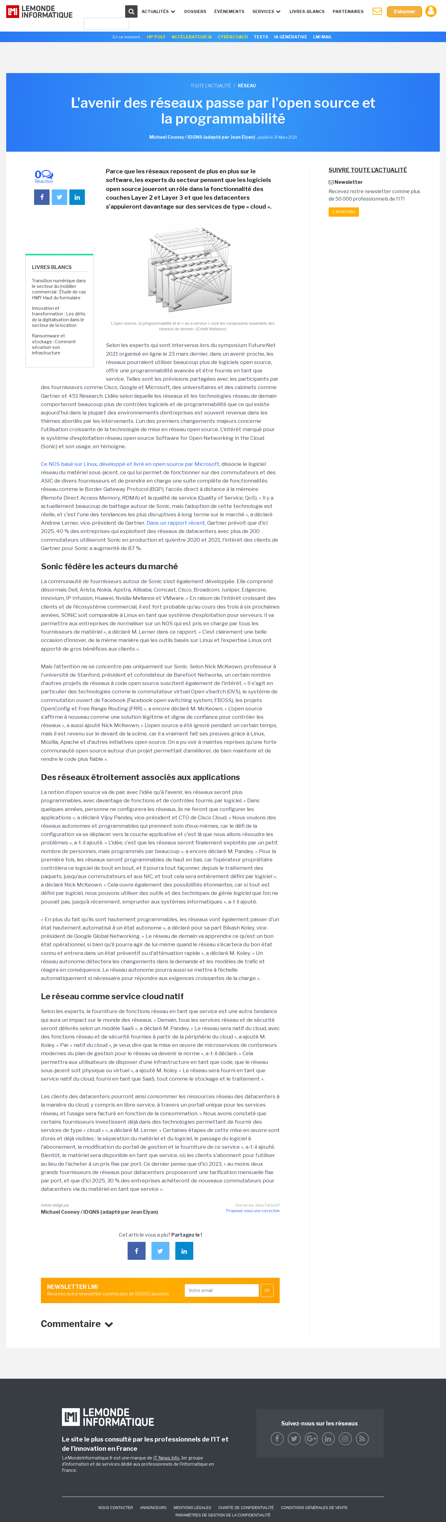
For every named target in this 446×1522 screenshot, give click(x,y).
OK (267, 1290)
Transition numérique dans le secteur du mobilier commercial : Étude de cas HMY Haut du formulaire (59, 289)
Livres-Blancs (306, 11)
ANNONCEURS (153, 1508)
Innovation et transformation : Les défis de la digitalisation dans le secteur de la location (58, 317)
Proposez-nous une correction (253, 1210)
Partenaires (347, 11)
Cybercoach (233, 36)
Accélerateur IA (192, 36)
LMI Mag (322, 36)
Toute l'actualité (210, 85)
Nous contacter (115, 1508)
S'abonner (404, 12)
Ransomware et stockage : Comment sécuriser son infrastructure (54, 344)
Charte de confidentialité (246, 1508)
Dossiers (195, 11)
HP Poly (156, 36)
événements (229, 11)
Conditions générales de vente (314, 1508)
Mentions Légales (192, 1508)
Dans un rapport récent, (176, 523)
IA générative (290, 36)
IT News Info (166, 1457)
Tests (261, 36)
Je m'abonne (344, 212)
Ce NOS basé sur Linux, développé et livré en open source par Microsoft (130, 464)
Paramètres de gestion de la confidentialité (223, 1515)
